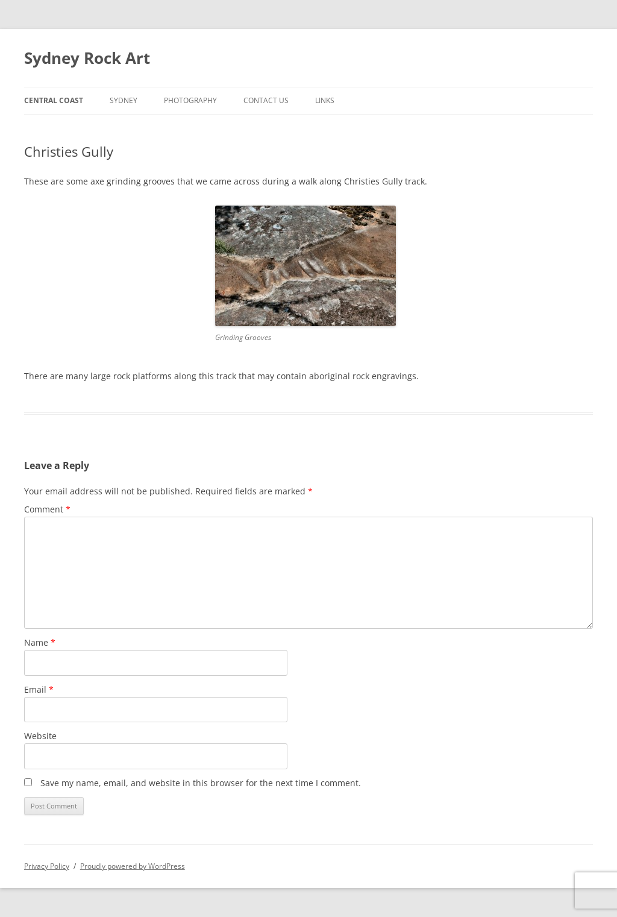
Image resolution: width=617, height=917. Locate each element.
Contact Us (266, 100)
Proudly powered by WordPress (132, 866)
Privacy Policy (46, 866)
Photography (190, 100)
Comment (47, 509)
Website (40, 736)
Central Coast (53, 100)
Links (324, 100)
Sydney (123, 100)
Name (39, 642)
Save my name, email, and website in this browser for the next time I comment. (200, 783)
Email (39, 689)
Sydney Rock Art (87, 58)
